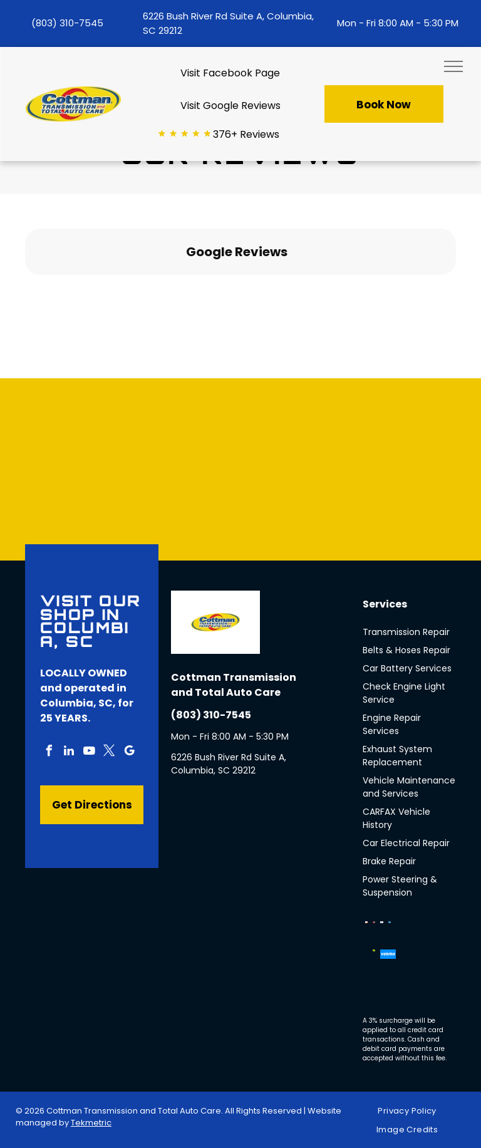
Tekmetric (91, 1123)
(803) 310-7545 (67, 22)
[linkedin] (69, 752)
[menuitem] (411, 1111)
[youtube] (89, 752)
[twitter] (109, 752)
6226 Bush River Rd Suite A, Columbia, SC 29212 (228, 764)
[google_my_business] (129, 752)
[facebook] (49, 752)
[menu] (453, 66)
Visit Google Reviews (230, 105)
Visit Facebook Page (230, 73)
